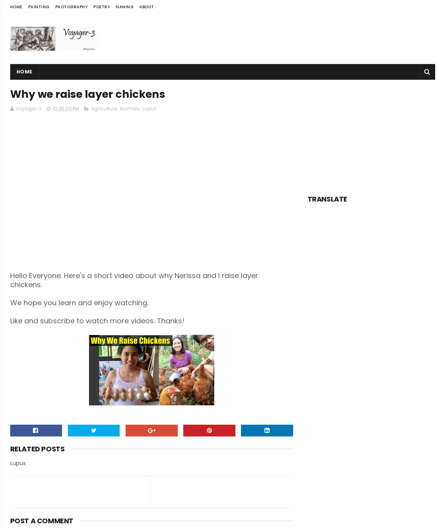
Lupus (149, 108)
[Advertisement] (292, 38)
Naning (124, 7)
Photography (71, 7)
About (146, 7)
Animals (130, 108)
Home (16, 7)
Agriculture (104, 108)
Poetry (101, 7)
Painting (38, 7)
